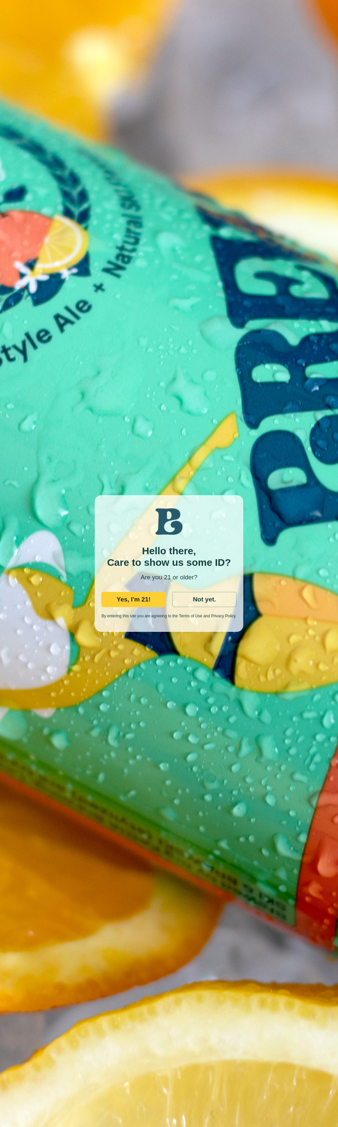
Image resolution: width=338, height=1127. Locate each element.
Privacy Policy (223, 616)
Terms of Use (190, 616)
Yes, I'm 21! (134, 599)
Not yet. (204, 599)
